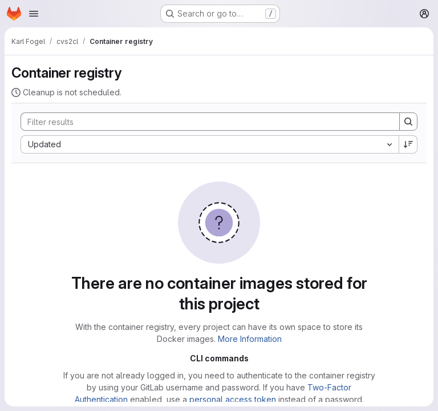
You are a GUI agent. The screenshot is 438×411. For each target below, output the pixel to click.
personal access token (232, 399)
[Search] (204, 121)
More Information (250, 339)
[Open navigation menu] (34, 14)
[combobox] (210, 144)
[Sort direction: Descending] (408, 144)
